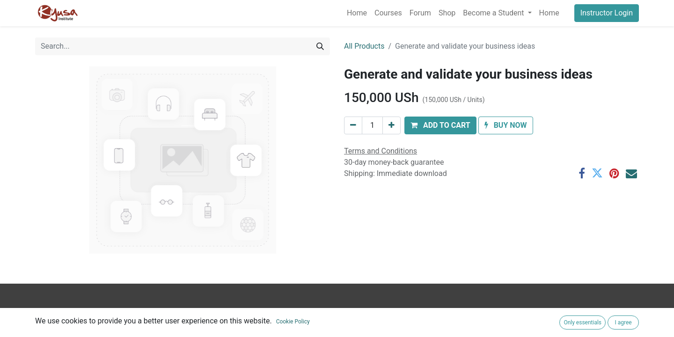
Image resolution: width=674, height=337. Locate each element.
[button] (440, 125)
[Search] (320, 46)
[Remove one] (353, 125)
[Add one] (391, 125)
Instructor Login (606, 12)
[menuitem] (357, 13)
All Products (364, 46)
